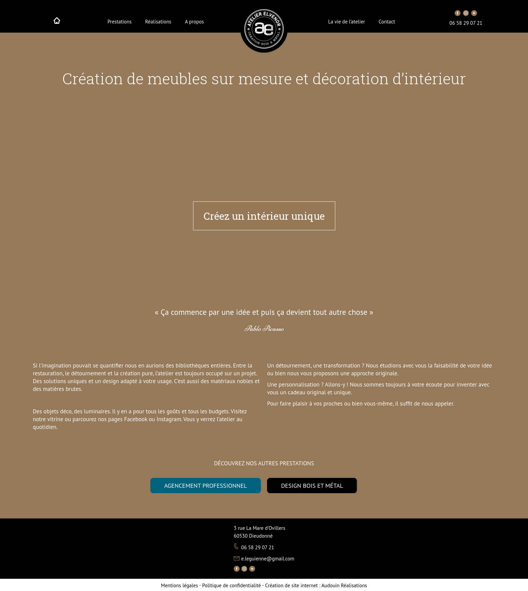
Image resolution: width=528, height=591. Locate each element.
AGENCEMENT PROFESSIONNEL (205, 485)
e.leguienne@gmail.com (267, 558)
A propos (194, 21)
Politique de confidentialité (231, 585)
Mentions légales (179, 585)
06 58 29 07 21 (466, 23)
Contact (387, 21)
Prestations (120, 21)
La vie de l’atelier (346, 21)
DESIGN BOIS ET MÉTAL (312, 485)
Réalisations (158, 21)
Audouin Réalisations (316, 585)
